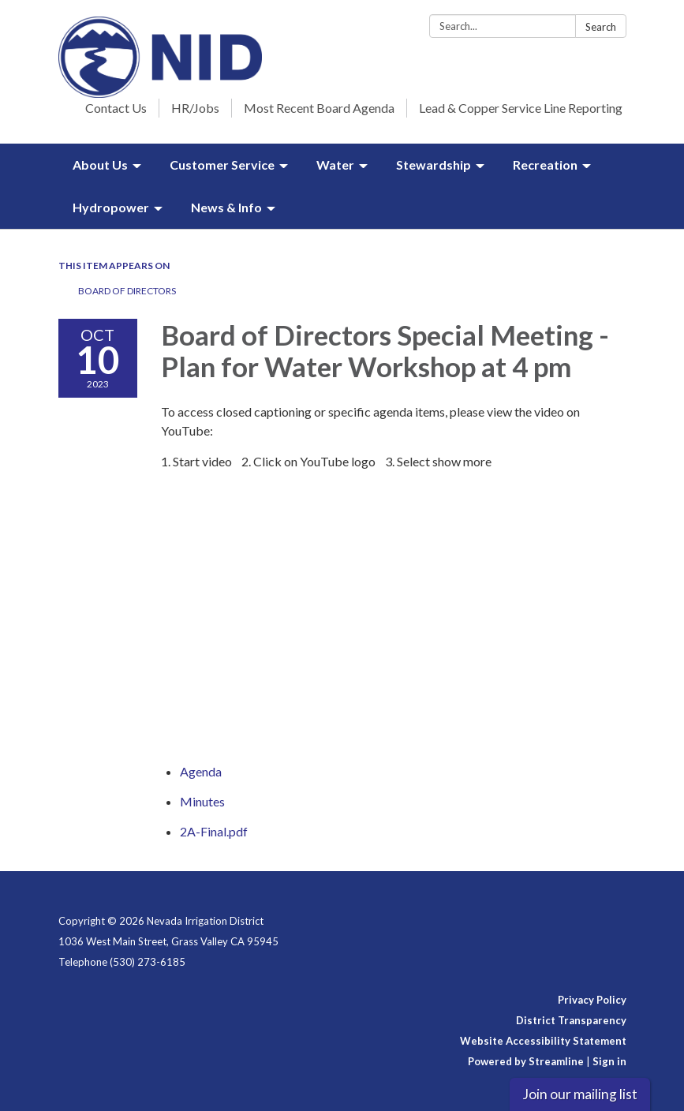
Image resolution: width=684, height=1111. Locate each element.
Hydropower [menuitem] (111, 207)
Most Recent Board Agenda (319, 107)
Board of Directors (127, 291)
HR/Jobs (195, 107)
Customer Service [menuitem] (222, 164)
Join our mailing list (579, 1094)
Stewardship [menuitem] (433, 164)
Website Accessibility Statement (543, 1040)
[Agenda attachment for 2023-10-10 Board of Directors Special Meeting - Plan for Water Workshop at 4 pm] (201, 771)
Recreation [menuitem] (545, 164)
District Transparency (571, 1020)
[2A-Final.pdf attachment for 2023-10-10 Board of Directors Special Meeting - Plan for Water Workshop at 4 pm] (214, 831)
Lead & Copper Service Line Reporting (520, 107)
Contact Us (116, 107)
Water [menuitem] (335, 164)
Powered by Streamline (526, 1061)
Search (600, 27)
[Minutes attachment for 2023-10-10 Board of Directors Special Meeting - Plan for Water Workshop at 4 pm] (202, 801)
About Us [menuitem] (100, 164)
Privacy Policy (592, 999)
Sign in (609, 1061)
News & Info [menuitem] (226, 207)
